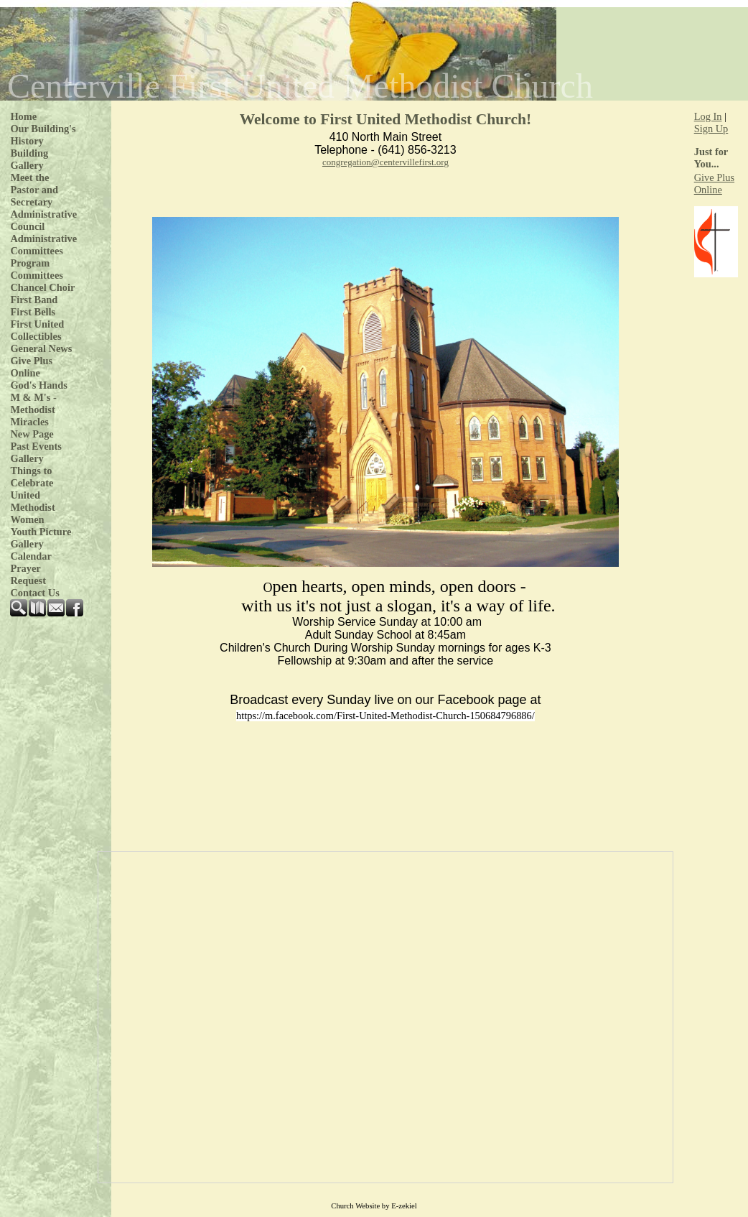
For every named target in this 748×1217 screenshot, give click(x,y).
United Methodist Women (32, 507)
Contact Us (34, 592)
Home (23, 116)
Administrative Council (43, 220)
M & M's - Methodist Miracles (33, 409)
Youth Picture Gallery (40, 538)
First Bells (32, 312)
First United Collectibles (37, 330)
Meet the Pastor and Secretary (34, 190)
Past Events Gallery (36, 452)
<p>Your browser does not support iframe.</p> (385, 1017)
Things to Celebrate (31, 477)
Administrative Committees (43, 244)
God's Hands (38, 385)
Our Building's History (42, 135)
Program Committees (36, 269)
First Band (33, 299)
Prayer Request (28, 574)
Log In (708, 116)
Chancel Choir (42, 287)
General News (41, 348)
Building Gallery (29, 159)
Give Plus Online (31, 367)
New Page (31, 434)
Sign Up (711, 128)
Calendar (31, 556)
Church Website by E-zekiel (373, 1206)
